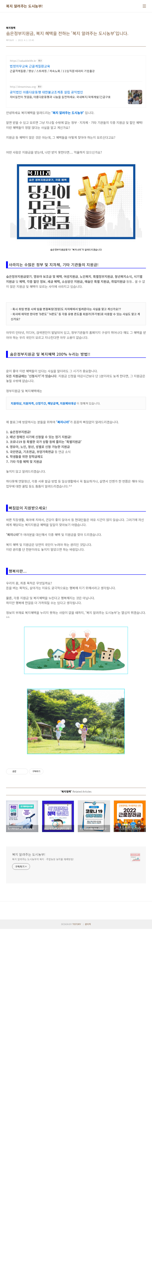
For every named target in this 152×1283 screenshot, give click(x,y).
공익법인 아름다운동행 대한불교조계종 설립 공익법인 (46, 145)
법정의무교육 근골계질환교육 (30, 119)
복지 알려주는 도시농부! (24, 6)
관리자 (88, 1278)
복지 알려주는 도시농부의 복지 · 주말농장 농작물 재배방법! (43, 1213)
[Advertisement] (43, 80)
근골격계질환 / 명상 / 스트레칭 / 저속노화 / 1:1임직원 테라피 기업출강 (52, 124)
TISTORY (76, 1278)
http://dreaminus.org (23, 140)
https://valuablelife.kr (23, 114)
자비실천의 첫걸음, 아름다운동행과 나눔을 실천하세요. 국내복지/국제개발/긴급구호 (60, 150)
